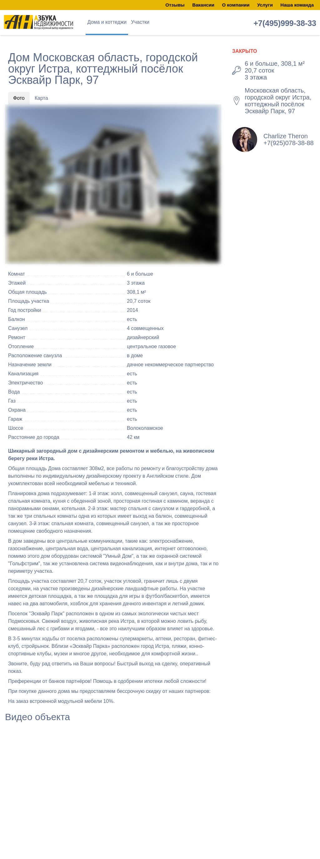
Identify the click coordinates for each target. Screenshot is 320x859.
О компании (235, 5)
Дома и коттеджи (106, 22)
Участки (140, 22)
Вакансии (203, 5)
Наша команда (297, 5)
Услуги (265, 5)
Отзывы (174, 5)
